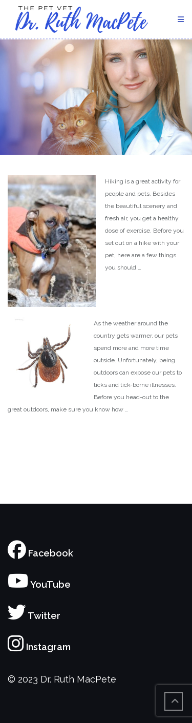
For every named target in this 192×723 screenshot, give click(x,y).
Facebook (40, 553)
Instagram (39, 647)
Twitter (34, 615)
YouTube (39, 584)
